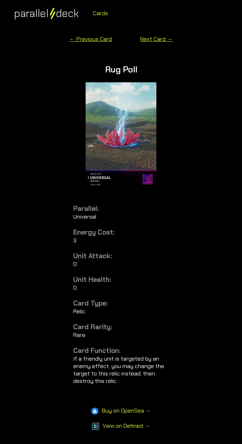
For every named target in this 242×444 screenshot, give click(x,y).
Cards (100, 13)
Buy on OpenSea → (121, 410)
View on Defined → (121, 426)
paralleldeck (46, 13)
